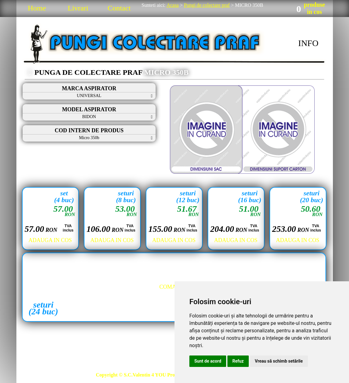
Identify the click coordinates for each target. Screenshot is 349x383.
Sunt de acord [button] (207, 361)
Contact (119, 8)
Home (37, 8)
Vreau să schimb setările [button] (279, 361)
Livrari (78, 8)
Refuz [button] (238, 361)
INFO (308, 43)
